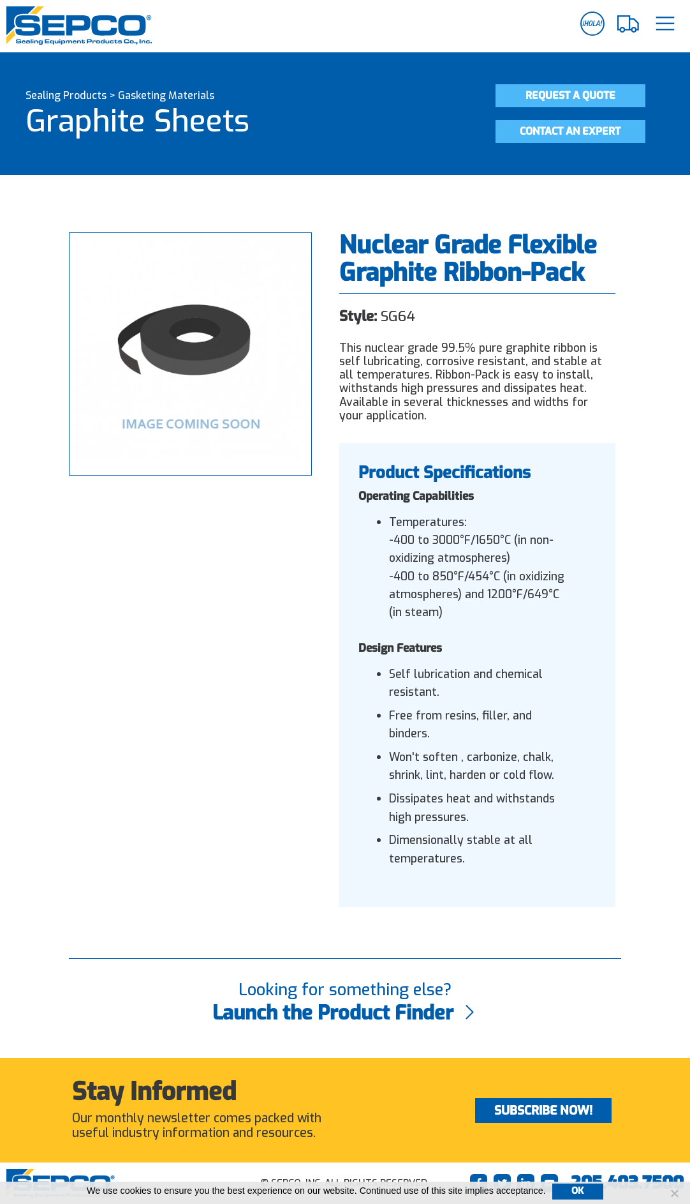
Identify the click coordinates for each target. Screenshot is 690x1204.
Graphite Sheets (137, 121)
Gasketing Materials (166, 95)
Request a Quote (570, 95)
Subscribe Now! (543, 1110)
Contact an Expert (570, 131)
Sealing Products (66, 95)
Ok (577, 1191)
